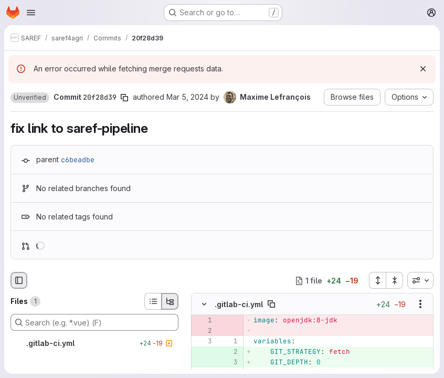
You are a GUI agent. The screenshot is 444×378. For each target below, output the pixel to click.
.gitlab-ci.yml (239, 304)
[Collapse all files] (394, 280)
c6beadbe (77, 159)
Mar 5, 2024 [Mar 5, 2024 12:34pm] (187, 96)
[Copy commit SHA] (124, 97)
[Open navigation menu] (31, 12)
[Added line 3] (229, 362)
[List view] (152, 301)
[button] (29, 97)
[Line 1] (229, 341)
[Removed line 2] (203, 331)
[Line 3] (203, 341)
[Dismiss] (423, 68)
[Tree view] (170, 301)
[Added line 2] (229, 351)
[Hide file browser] (18, 280)
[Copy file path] (271, 304)
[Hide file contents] (204, 304)
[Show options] (420, 304)
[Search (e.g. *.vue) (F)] (94, 322)
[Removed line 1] (203, 320)
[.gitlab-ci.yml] (94, 343)
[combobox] (420, 280)
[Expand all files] (377, 280)
